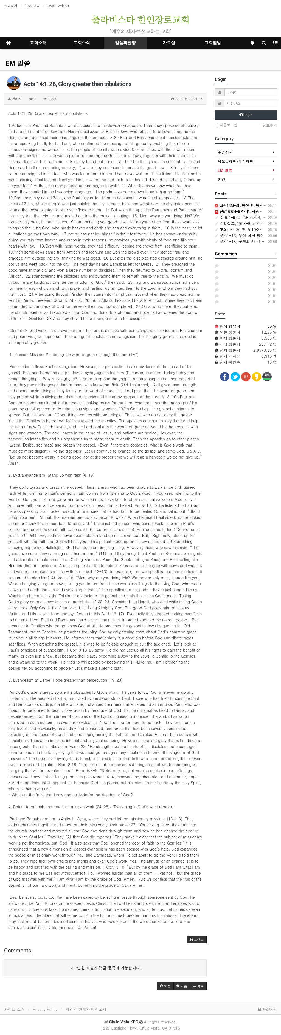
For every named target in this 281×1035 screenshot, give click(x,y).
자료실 (169, 42)
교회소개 (38, 42)
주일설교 (225, 152)
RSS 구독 (33, 5)
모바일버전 (267, 1009)
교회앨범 (212, 42)
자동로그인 (226, 125)
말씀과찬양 (125, 42)
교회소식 (82, 42)
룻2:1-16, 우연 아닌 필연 (239, 235)
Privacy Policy (45, 1009)
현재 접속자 (230, 326)
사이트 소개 (14, 1009)
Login (246, 115)
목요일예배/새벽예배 (236, 161)
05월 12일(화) (58, 5)
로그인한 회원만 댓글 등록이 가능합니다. (105, 968)
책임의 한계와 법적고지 (86, 1009)
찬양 (221, 179)
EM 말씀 (17, 63)
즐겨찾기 (10, 5)
